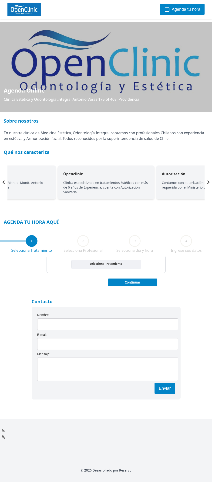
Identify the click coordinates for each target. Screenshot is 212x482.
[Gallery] (106, 182)
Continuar (132, 282)
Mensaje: (43, 354)
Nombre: (43, 315)
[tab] (31, 241)
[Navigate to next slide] (208, 182)
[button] (132, 281)
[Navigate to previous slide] (3, 182)
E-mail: (42, 335)
